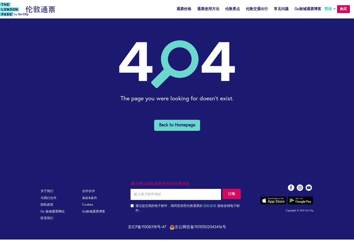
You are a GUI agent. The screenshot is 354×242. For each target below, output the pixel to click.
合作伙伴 (88, 193)
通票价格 (184, 9)
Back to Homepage (177, 127)
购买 (343, 9)
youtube (309, 190)
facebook (291, 190)
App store (273, 203)
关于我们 (47, 193)
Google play (300, 203)
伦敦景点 (232, 9)
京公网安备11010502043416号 (198, 229)
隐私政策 (47, 207)
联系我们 (47, 220)
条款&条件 (89, 200)
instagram (300, 190)
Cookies (87, 207)
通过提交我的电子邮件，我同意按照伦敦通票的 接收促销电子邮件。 (185, 211)
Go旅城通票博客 (308, 9)
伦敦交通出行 (257, 9)
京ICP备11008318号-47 (147, 229)
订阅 (230, 196)
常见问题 (281, 9)
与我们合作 (49, 200)
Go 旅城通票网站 (53, 214)
